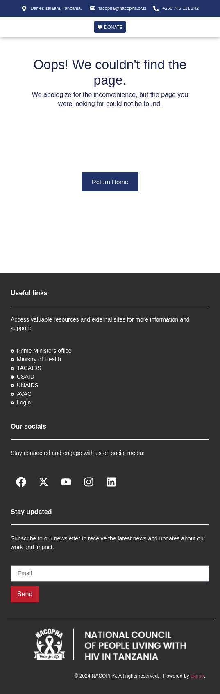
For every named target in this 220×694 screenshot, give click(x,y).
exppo (197, 676)
